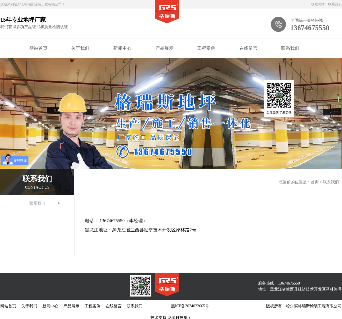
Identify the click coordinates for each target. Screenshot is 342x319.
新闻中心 (122, 48)
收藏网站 (318, 4)
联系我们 (335, 4)
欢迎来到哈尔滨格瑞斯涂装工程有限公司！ (32, 4)
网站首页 (38, 48)
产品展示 (164, 48)
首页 (315, 182)
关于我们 (80, 48)
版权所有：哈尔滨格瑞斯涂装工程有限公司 (304, 306)
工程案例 (206, 48)
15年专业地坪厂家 (23, 20)
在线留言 (248, 48)
